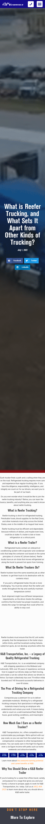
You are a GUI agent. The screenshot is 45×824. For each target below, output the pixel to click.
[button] (40, 4)
